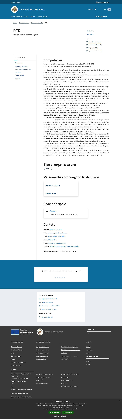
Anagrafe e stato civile (42, 347)
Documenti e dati (16, 365)
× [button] (120, 400)
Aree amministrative (37, 23)
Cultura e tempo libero (42, 350)
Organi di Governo (16, 347)
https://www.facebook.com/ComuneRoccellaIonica (64, 246)
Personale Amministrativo (18, 362)
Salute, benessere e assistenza (70, 356)
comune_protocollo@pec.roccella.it (21, 389)
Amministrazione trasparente (69, 374)
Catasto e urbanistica (42, 356)
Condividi (90, 31)
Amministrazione (24, 23)
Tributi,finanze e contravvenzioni (70, 350)
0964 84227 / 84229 (56, 230)
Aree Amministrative (17, 350)
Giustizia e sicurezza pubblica (69, 347)
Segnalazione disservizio (43, 377)
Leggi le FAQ (39, 380)
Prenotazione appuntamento (44, 374)
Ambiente (64, 353)
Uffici (12, 353)
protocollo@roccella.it (21, 393)
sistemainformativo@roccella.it (57, 243)
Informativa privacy (67, 380)
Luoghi (88, 361)
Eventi (88, 364)
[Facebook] (93, 9)
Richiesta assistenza (42, 383)
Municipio (53, 211)
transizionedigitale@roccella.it (56, 236)
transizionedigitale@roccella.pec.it (57, 233)
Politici (13, 359)
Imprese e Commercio (42, 353)
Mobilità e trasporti (41, 359)
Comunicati (89, 350)
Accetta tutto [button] (54, 412)
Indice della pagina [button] (20, 57)
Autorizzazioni (65, 359)
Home (15, 23)
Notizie (88, 347)
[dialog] (61, 409)
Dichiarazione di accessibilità (69, 386)
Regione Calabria (16, 2)
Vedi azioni (91, 35)
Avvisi (88, 353)
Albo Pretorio (65, 377)
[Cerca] (109, 9)
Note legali (64, 383)
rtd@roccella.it (52, 240)
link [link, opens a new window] (77, 409)
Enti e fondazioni (16, 356)
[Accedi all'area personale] (102, 2)
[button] (61, 416)
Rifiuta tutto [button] (68, 412)
